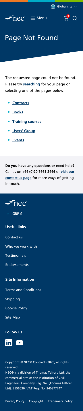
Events (18, 140)
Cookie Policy (16, 308)
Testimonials (15, 256)
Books (17, 112)
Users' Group (23, 131)
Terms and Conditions (23, 290)
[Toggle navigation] (33, 18)
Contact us (14, 237)
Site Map (12, 317)
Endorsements (17, 265)
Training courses (26, 121)
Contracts (20, 103)
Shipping (12, 299)
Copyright (36, 401)
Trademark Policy (60, 401)
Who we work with (21, 247)
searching (31, 84)
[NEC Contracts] (15, 18)
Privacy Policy (14, 401)
